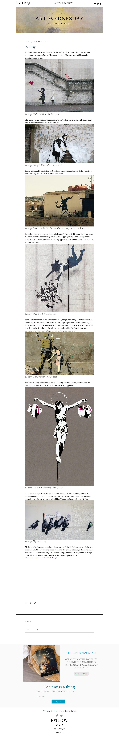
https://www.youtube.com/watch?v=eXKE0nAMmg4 (41, 558)
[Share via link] (35, 603)
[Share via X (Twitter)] (30, 603)
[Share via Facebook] (26, 603)
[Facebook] (100, 3)
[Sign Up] (58, 701)
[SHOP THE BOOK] (81, 674)
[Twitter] (95, 3)
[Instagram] (98, 3)
